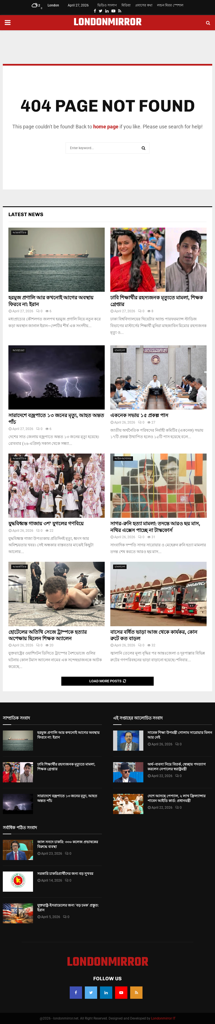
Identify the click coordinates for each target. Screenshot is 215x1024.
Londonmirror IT (163, 1018)
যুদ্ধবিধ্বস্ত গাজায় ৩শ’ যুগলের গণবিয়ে (46, 524)
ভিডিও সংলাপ (107, 5)
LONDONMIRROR (108, 23)
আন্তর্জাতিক (19, 232)
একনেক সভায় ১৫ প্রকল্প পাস (139, 415)
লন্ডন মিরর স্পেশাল (170, 5)
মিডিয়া (125, 5)
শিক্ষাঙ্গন (119, 232)
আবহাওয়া (18, 350)
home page (105, 127)
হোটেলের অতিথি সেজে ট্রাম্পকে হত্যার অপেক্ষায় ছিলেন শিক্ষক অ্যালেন (47, 635)
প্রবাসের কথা (143, 5)
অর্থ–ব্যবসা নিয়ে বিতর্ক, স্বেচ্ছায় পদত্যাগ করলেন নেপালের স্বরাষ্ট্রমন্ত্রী (177, 766)
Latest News (25, 214)
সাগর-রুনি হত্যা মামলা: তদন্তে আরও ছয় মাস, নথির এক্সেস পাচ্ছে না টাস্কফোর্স (155, 527)
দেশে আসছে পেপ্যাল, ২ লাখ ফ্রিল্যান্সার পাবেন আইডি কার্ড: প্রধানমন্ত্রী (176, 798)
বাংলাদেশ (119, 350)
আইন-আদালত (123, 458)
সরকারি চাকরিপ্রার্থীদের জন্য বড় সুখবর (65, 874)
